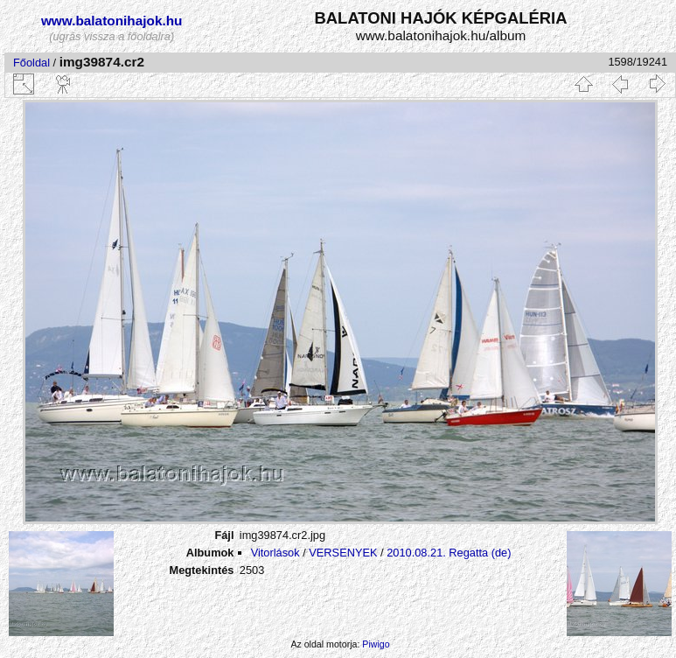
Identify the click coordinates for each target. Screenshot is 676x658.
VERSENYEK (343, 552)
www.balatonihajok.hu (112, 20)
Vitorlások (275, 552)
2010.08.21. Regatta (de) (449, 552)
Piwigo (375, 644)
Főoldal (31, 62)
